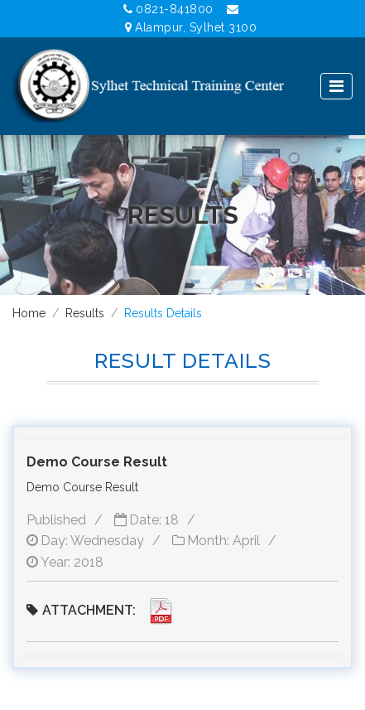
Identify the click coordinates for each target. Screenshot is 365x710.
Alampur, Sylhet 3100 (191, 27)
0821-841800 (168, 9)
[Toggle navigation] (336, 86)
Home (29, 313)
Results (84, 313)
